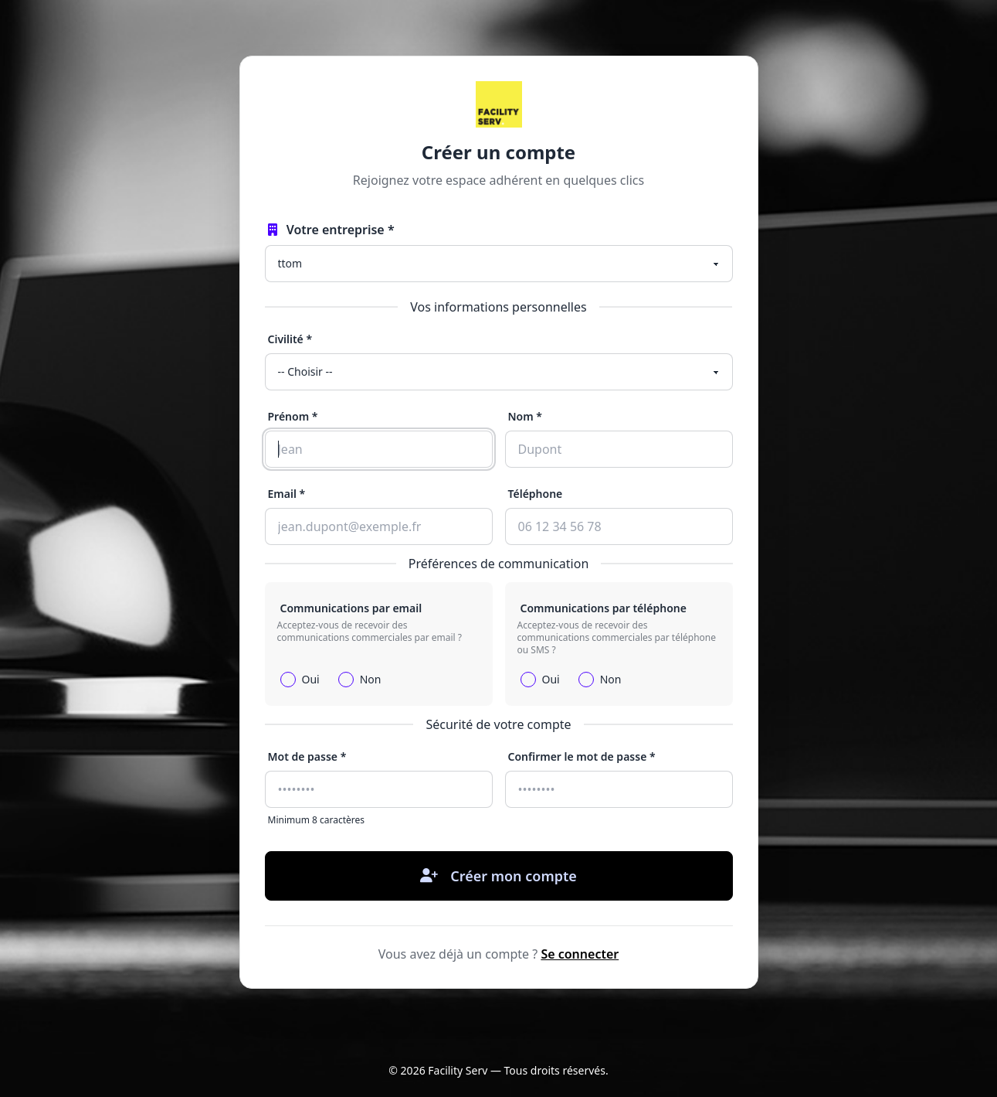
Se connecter (580, 953)
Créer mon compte (498, 876)
